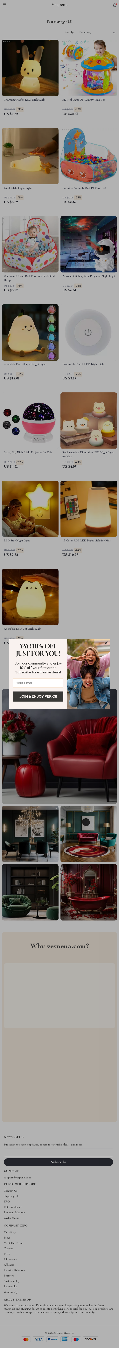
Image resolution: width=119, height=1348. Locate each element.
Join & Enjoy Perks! (38, 696)
